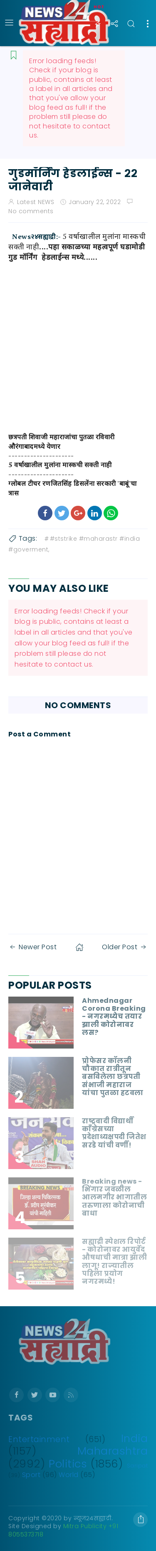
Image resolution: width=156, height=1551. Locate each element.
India (134, 1438)
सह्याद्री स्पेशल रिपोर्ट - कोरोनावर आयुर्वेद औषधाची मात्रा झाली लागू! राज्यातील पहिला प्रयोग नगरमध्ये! (114, 1261)
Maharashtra (112, 1450)
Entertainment (39, 1439)
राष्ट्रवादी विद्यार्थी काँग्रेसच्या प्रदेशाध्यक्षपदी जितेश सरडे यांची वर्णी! (114, 1133)
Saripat (137, 1465)
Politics (68, 1463)
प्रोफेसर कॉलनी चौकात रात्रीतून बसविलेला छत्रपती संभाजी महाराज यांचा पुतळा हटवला (113, 1077)
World (69, 1475)
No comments (31, 211)
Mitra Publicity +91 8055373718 (63, 1530)
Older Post (125, 947)
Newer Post (32, 947)
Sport (31, 1475)
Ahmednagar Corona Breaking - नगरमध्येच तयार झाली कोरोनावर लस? (114, 1016)
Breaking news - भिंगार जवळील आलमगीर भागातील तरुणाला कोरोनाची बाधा (114, 1197)
